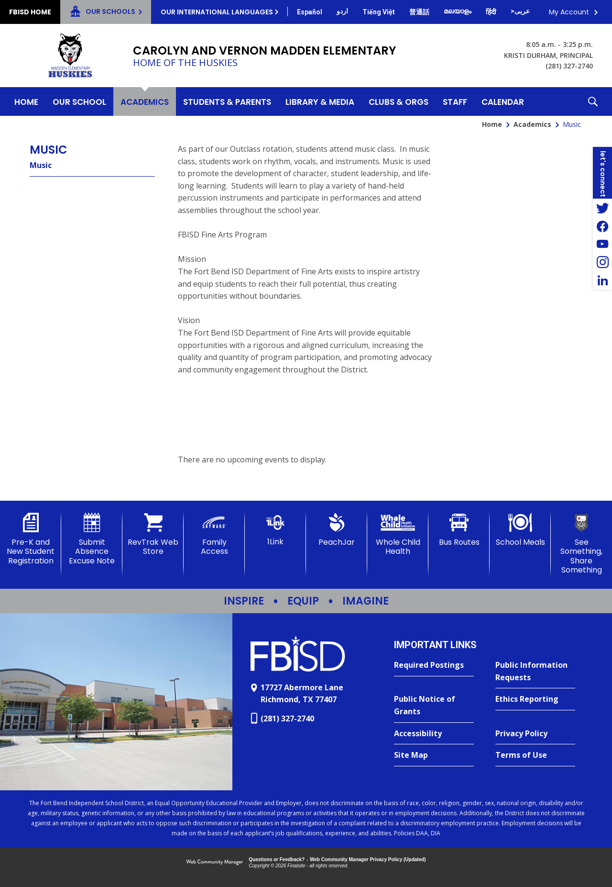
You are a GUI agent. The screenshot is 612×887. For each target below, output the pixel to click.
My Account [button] (569, 12)
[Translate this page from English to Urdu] (342, 11)
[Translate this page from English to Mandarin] (419, 12)
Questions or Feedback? (277, 859)
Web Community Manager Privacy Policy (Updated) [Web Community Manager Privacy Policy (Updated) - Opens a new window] (368, 859)
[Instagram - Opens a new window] (602, 262)
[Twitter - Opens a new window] (602, 207)
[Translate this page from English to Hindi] (491, 12)
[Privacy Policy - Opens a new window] (535, 734)
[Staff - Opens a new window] (455, 101)
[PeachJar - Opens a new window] (336, 530)
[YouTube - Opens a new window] (602, 244)
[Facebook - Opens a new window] (602, 226)
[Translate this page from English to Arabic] (520, 11)
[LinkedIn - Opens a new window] (602, 280)
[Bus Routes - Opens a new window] (459, 530)
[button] (593, 101)
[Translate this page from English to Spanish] (309, 12)
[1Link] (275, 529)
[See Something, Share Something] (581, 544)
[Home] (26, 101)
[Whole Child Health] (398, 534)
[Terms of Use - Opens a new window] (535, 755)
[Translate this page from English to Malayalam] (457, 11)
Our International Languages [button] (217, 12)
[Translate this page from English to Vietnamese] (379, 12)
